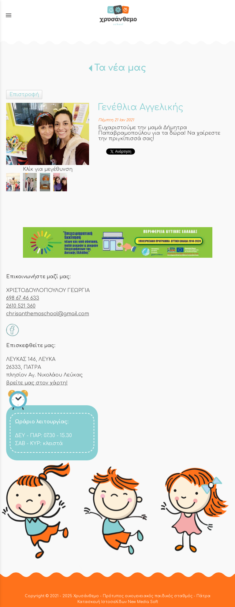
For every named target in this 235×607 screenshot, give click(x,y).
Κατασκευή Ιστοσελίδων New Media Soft (117, 602)
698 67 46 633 (22, 298)
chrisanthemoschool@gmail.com (47, 314)
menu (8, 15)
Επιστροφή (24, 94)
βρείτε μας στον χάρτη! (37, 383)
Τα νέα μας (120, 68)
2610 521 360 (20, 306)
